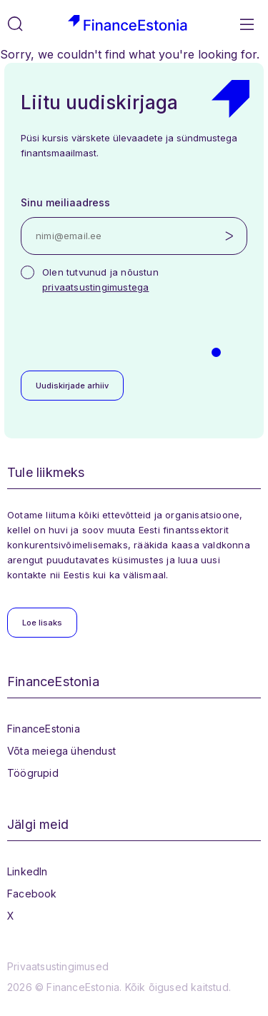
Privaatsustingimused (58, 966)
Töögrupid (33, 773)
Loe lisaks (42, 623)
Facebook (32, 893)
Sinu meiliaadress (65, 202)
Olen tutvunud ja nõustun (100, 279)
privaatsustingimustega (95, 287)
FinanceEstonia (43, 729)
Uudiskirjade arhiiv (72, 386)
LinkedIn (27, 871)
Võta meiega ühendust (61, 751)
